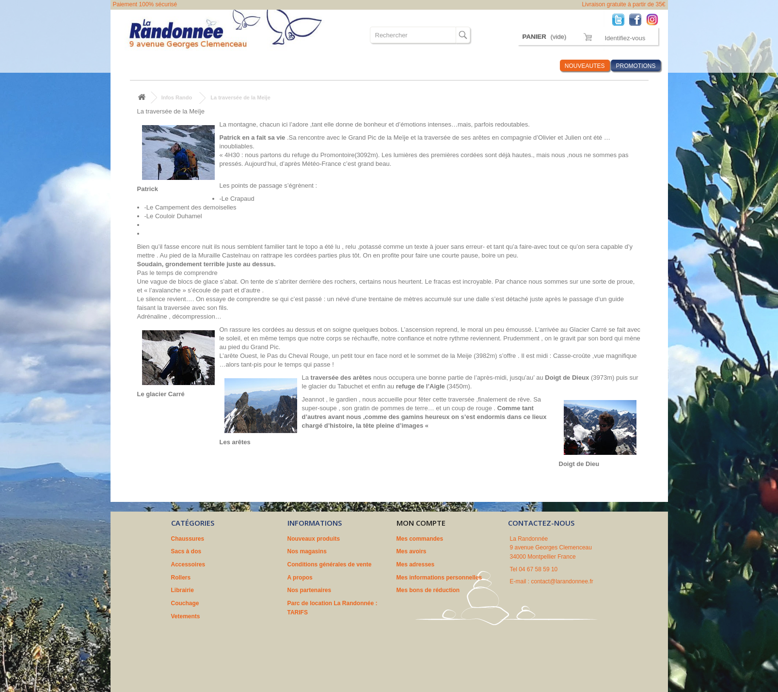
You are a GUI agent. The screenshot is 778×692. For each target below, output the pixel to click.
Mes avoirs (412, 551)
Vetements (384, 65)
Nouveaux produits (313, 538)
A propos (300, 577)
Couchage (342, 65)
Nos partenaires (309, 590)
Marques (492, 65)
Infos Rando (534, 65)
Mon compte (421, 523)
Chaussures (140, 65)
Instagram (655, 19)
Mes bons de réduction (428, 590)
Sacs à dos (185, 65)
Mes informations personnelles (439, 577)
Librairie (304, 65)
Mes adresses (416, 564)
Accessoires (230, 65)
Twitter (621, 19)
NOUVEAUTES (585, 66)
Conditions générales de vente (329, 564)
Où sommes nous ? (439, 65)
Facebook (638, 19)
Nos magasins (307, 551)
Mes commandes (420, 538)
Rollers (270, 65)
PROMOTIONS (635, 66)
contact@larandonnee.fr (562, 581)
